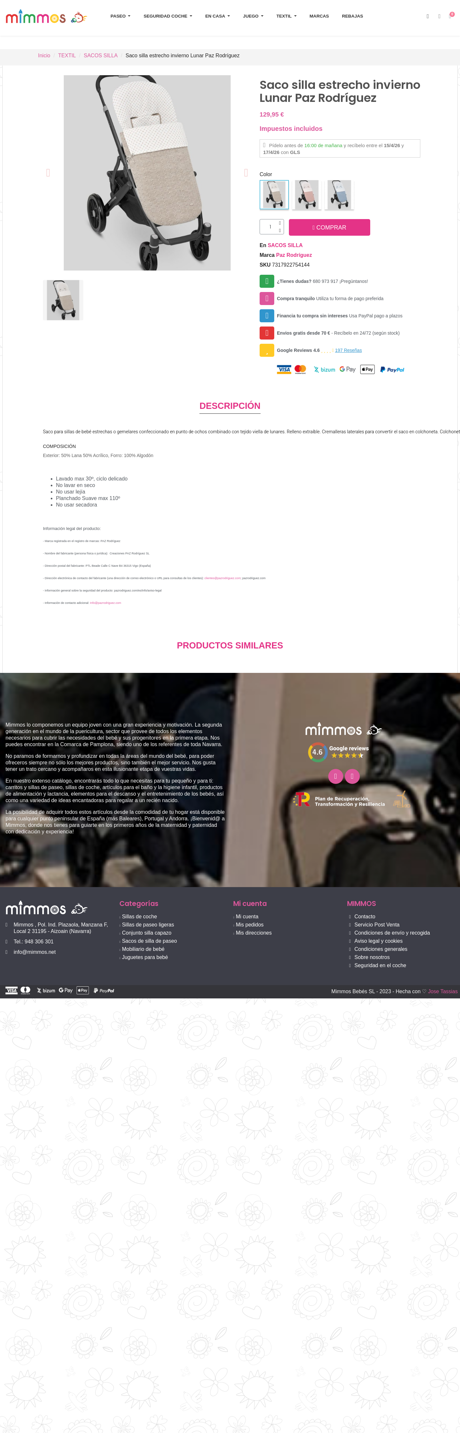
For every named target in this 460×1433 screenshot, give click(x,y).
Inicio (44, 55)
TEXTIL (67, 55)
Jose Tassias (443, 992)
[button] (428, 16)
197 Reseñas (348, 351)
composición (59, 447)
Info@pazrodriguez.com (105, 604)
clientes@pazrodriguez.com (222, 579)
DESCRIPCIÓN (230, 407)
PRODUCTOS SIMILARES (230, 647)
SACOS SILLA (101, 55)
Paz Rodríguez (294, 256)
